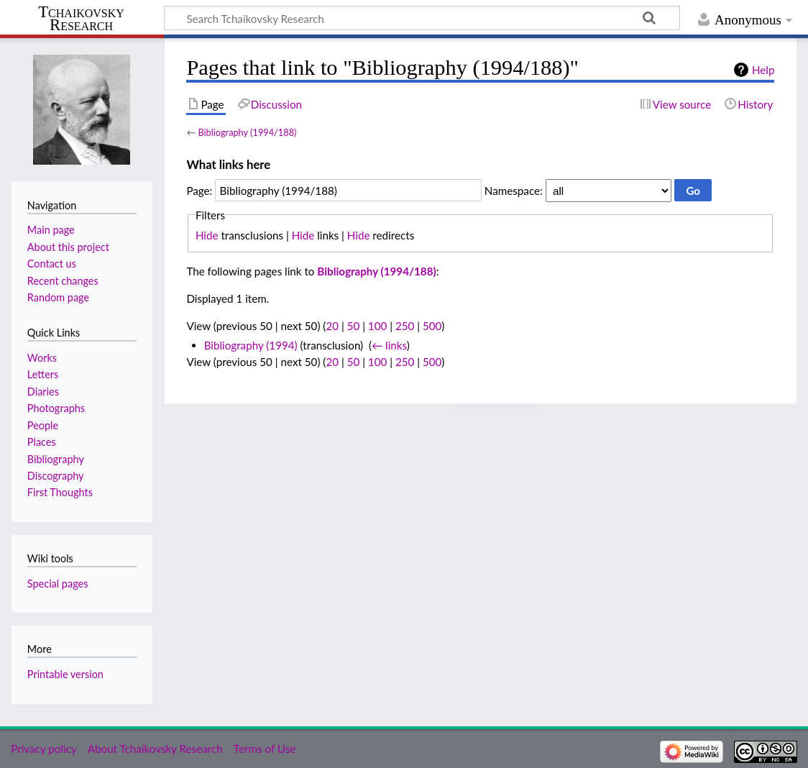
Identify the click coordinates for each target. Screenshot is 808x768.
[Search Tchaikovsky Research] (422, 17)
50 (353, 325)
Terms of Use (264, 748)
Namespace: (514, 190)
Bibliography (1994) (251, 345)
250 (404, 325)
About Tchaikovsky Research (155, 748)
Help (763, 69)
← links (389, 345)
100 (377, 325)
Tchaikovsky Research (81, 19)
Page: (199, 190)
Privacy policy (43, 748)
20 (332, 325)
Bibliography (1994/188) (247, 132)
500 (432, 325)
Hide (207, 235)
